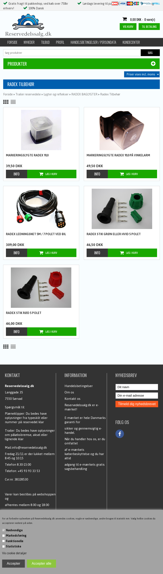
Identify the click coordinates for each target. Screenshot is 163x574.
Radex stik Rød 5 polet (23, 313)
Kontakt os (72, 398)
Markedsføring (16, 535)
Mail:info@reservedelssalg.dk (26, 447)
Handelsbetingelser (79, 386)
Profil (60, 42)
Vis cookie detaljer (14, 553)
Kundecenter (131, 42)
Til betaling (149, 26)
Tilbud (45, 42)
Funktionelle (14, 541)
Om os (69, 392)
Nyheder (29, 42)
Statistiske (13, 546)
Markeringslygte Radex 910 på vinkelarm (118, 155)
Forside (12, 42)
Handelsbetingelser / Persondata (93, 42)
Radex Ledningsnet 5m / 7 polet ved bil (36, 234)
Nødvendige (14, 530)
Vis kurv (128, 26)
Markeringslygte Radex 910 (27, 155)
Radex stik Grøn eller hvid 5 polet (114, 234)
